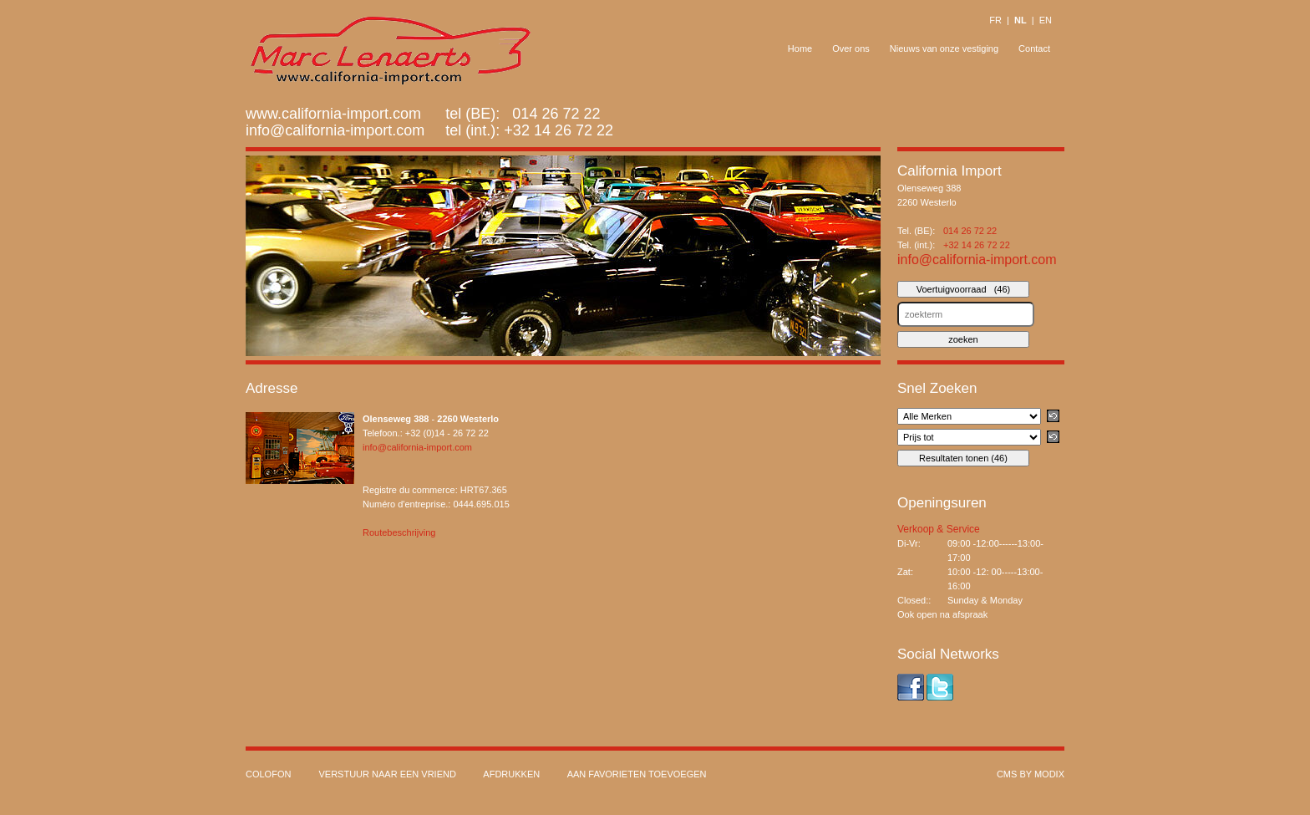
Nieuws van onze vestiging (944, 48)
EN (1045, 20)
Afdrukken (511, 774)
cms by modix (1030, 774)
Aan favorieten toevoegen (637, 774)
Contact (1034, 48)
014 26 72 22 (970, 231)
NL (1020, 20)
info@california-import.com (335, 130)
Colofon (268, 774)
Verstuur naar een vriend (386, 774)
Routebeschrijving (399, 532)
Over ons (851, 48)
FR (995, 20)
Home (800, 48)
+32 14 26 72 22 (558, 130)
